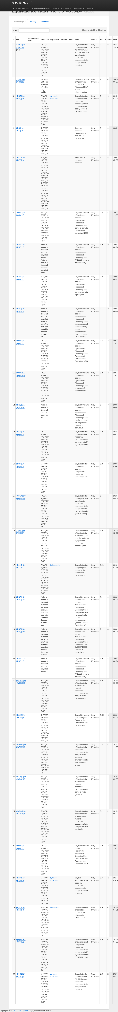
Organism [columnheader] (54, 39)
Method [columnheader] (94, 39)
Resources (78, 8)
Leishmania (55, 565)
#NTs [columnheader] (109, 39)
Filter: (22, 30)
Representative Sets (40, 8)
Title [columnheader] (77, 39)
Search (90, 8)
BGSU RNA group (20, 1011)
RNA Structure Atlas (21, 8)
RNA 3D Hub (20, 2)
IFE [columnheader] (17, 39)
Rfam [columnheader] (71, 39)
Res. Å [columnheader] (103, 39)
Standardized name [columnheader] (33, 39)
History (33, 22)
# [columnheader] (13, 39)
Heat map (45, 22)
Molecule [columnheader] (45, 39)
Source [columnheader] (64, 39)
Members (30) (19, 22)
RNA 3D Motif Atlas (61, 8)
